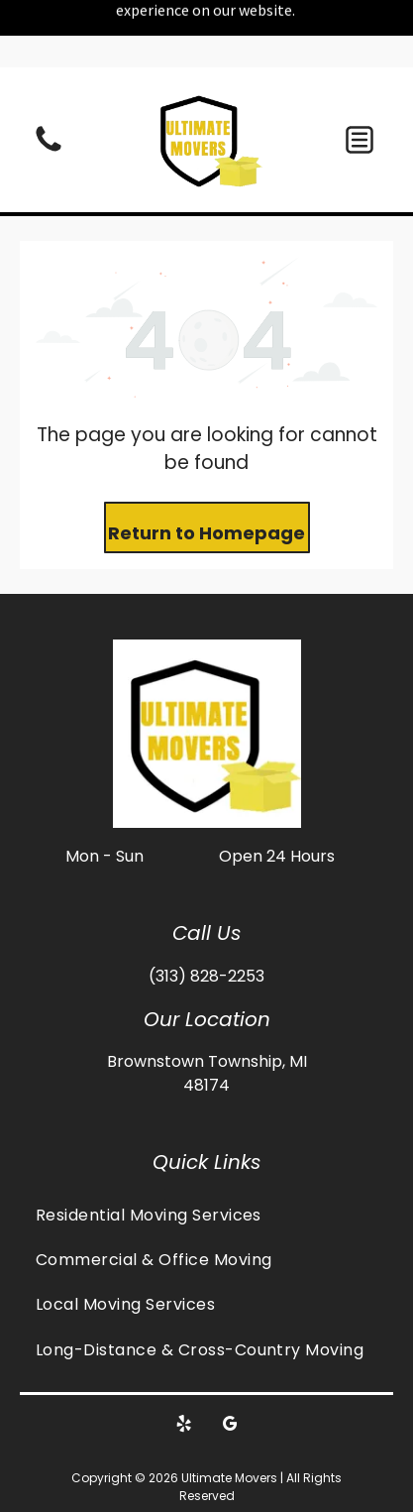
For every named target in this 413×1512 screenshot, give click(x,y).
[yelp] (183, 1358)
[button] (359, 72)
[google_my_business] (230, 1358)
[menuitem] (206, 1147)
